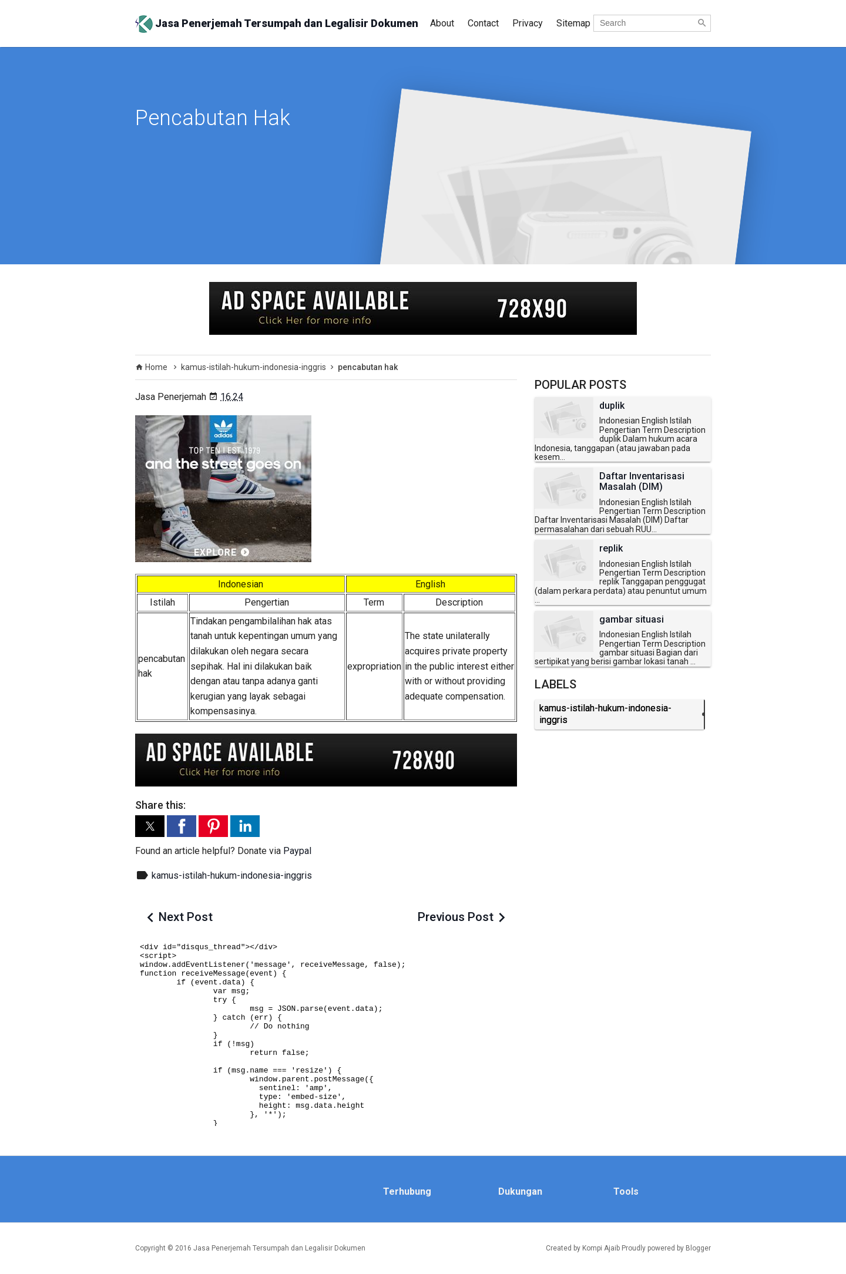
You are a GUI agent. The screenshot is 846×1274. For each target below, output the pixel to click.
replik (611, 548)
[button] (149, 826)
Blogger (698, 1248)
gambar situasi (631, 619)
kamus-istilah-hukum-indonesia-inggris (232, 875)
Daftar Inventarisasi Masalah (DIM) (641, 481)
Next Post (186, 917)
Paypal (297, 850)
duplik (612, 406)
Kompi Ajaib (601, 1248)
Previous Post (456, 917)
